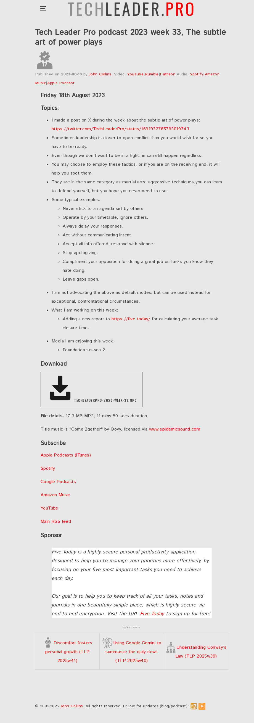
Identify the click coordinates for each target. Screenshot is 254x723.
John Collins (100, 74)
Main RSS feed (56, 521)
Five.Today (152, 614)
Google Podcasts (58, 482)
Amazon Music (55, 495)
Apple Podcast (61, 83)
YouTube (135, 74)
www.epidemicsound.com (174, 429)
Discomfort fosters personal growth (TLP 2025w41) (67, 652)
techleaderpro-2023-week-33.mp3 (91, 388)
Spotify (196, 74)
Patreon (167, 74)
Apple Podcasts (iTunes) (66, 455)
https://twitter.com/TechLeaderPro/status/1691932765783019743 (120, 129)
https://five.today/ (131, 319)
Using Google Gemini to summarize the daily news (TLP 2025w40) (132, 652)
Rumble (151, 74)
